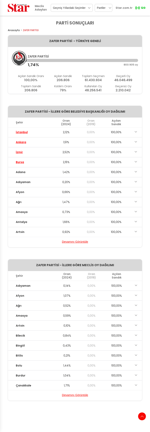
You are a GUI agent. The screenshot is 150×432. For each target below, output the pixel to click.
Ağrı (18, 202)
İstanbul (22, 132)
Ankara (21, 142)
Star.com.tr (124, 8)
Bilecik (20, 336)
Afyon (20, 192)
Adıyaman (23, 182)
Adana (20, 172)
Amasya (22, 212)
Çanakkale (23, 385)
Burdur (20, 375)
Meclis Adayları (41, 7)
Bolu (19, 365)
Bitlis (19, 355)
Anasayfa (14, 30)
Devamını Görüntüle (75, 241)
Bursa (20, 162)
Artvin (20, 232)
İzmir (19, 152)
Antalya (21, 222)
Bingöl (20, 346)
